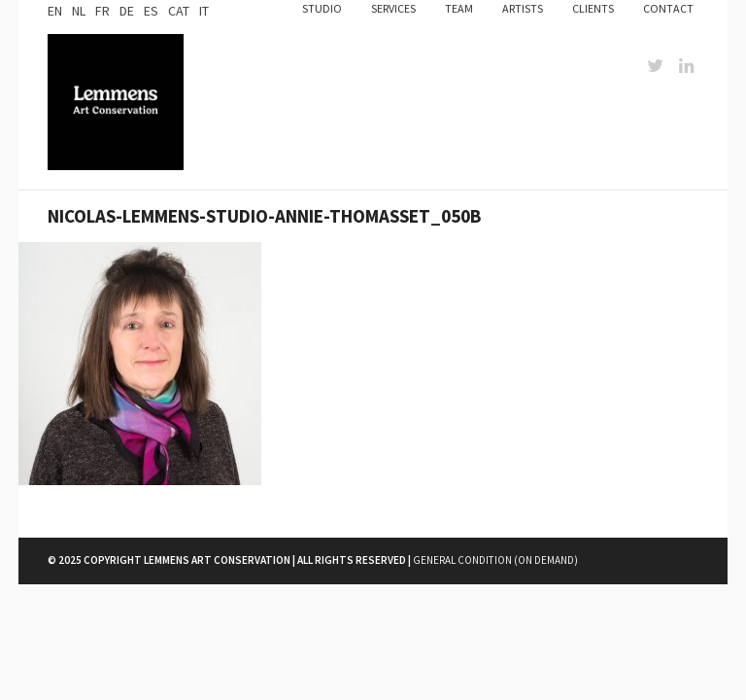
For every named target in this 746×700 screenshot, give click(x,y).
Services (393, 8)
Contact (668, 8)
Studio (322, 8)
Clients (593, 8)
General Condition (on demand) (495, 560)
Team (459, 8)
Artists (522, 8)
